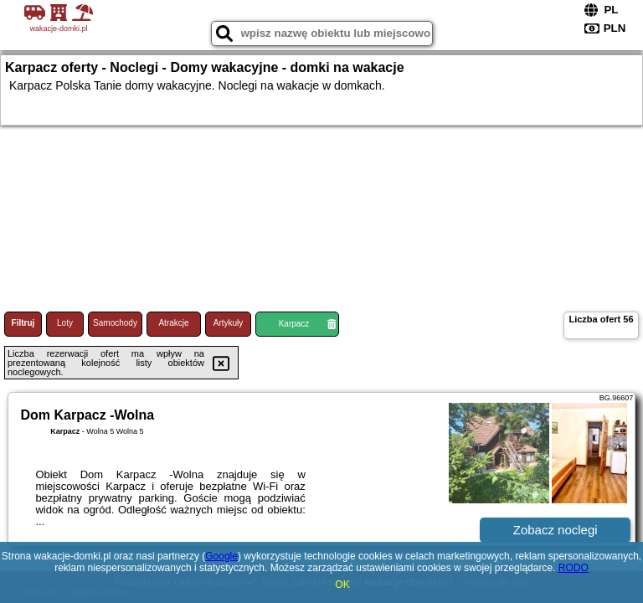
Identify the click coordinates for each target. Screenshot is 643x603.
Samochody (115, 322)
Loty (65, 322)
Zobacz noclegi (555, 530)
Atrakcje (173, 322)
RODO (573, 568)
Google (221, 556)
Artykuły (228, 322)
